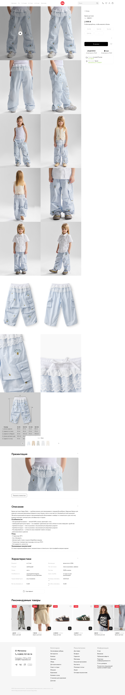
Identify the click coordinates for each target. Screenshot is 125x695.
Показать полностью (19, 495)
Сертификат (29, 591)
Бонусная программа (80, 662)
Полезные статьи (79, 667)
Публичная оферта (103, 656)
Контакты (77, 664)
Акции (76, 670)
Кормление (53, 672)
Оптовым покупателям (80, 672)
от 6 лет (37, 3)
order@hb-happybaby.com (23, 659)
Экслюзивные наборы (56, 651)
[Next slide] (113, 619)
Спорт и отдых (54, 667)
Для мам (43, 3)
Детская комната (55, 664)
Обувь (52, 662)
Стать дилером (102, 663)
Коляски (52, 656)
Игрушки (53, 670)
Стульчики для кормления (58, 678)
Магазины (77, 659)
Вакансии (100, 653)
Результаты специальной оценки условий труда (104, 666)
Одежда (53, 659)
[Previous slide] (11, 619)
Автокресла (54, 653)
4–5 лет (30, 3)
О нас (99, 651)
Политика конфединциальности (103, 659)
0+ (19, 3)
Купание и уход (55, 675)
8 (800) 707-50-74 (25, 654)
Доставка (77, 651)
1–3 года (24, 3)
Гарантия (77, 656)
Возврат (76, 653)
